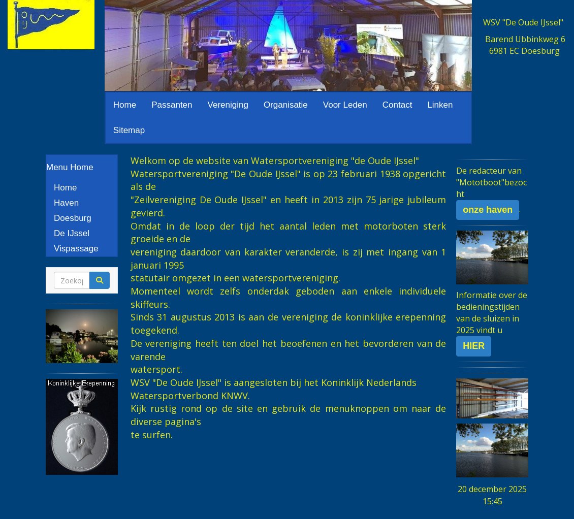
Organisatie (286, 105)
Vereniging (228, 105)
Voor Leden (345, 105)
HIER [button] (474, 346)
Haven (66, 203)
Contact (397, 105)
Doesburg (72, 218)
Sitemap (129, 130)
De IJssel (71, 233)
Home (124, 105)
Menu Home (69, 167)
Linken (440, 105)
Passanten (171, 105)
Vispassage (76, 248)
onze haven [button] (488, 210)
